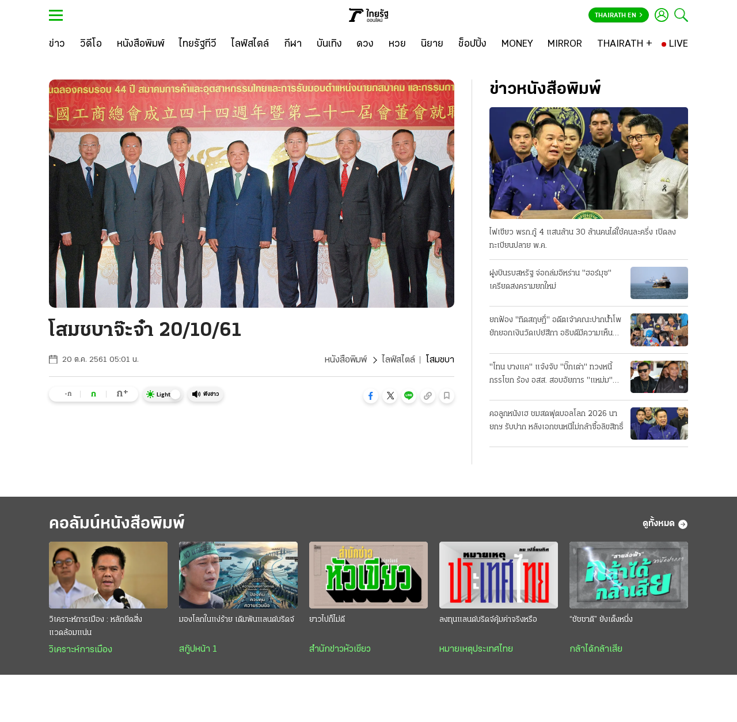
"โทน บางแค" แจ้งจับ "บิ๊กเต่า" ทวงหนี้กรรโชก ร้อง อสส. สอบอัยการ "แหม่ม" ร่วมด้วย (551, 375)
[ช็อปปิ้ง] (472, 44)
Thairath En (619, 15)
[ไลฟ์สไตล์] (250, 44)
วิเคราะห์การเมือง (80, 650)
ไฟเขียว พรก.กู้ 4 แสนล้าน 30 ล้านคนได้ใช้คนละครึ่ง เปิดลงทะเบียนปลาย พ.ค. (582, 239)
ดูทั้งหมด (665, 524)
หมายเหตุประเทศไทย (476, 649)
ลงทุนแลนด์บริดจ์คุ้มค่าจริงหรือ (488, 619)
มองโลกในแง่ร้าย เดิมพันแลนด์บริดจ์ (236, 619)
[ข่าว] (57, 44)
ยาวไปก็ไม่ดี (327, 619)
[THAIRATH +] (624, 44)
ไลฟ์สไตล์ (398, 360)
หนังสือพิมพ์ (346, 360)
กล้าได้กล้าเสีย (595, 649)
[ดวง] (365, 44)
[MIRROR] (565, 44)
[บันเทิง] (329, 44)
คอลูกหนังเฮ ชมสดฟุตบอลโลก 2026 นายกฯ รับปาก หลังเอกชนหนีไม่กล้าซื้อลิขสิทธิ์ (556, 421)
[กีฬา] (293, 44)
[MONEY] (517, 44)
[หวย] (397, 44)
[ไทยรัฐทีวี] (197, 44)
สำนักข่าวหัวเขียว (340, 649)
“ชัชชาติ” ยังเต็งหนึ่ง (601, 619)
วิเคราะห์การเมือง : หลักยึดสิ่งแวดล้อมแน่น (95, 626)
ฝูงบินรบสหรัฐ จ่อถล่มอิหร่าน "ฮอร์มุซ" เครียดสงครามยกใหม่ (550, 280)
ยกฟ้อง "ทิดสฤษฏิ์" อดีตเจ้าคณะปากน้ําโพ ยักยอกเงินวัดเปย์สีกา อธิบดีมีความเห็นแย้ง (555, 328)
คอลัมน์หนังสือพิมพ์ (117, 524)
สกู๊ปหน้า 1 (198, 649)
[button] (370, 395)
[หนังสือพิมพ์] (141, 44)
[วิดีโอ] (91, 44)
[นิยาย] (432, 44)
